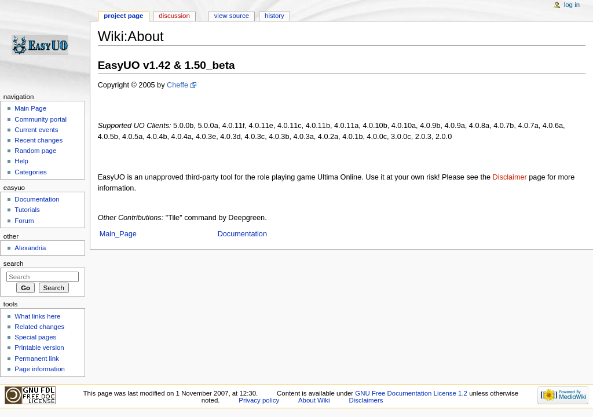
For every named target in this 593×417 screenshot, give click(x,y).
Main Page (30, 108)
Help (21, 161)
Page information (39, 368)
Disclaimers (366, 400)
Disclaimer (510, 177)
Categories (30, 172)
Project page (123, 15)
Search (13, 263)
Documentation (242, 234)
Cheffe (177, 85)
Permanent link (36, 358)
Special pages (35, 337)
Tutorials (27, 209)
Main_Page (118, 234)
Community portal (40, 119)
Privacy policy (259, 400)
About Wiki (314, 400)
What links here (37, 316)
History (274, 15)
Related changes (39, 326)
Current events (36, 129)
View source (231, 15)
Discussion (174, 15)
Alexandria (30, 247)
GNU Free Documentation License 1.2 (411, 393)
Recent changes (38, 140)
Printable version (39, 347)
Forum (24, 220)
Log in (572, 4)
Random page (35, 150)
